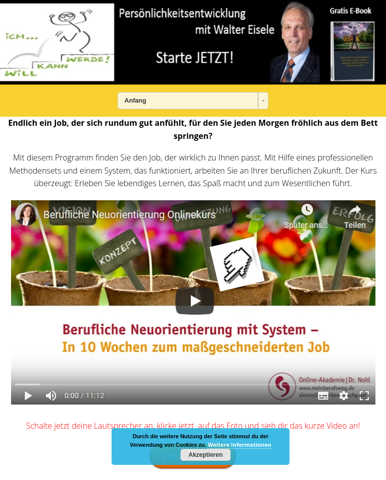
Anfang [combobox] (135, 100)
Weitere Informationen (239, 444)
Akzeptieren (205, 454)
